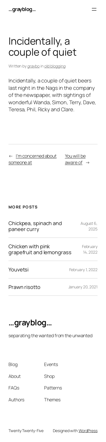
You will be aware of (75, 159)
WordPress (88, 430)
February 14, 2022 (90, 249)
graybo (33, 66)
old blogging (55, 66)
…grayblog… (22, 9)
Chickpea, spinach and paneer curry (35, 226)
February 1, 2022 (83, 269)
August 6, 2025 (89, 226)
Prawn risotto (24, 287)
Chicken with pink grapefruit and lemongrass (40, 249)
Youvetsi (18, 269)
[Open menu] (94, 9)
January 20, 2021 (83, 286)
